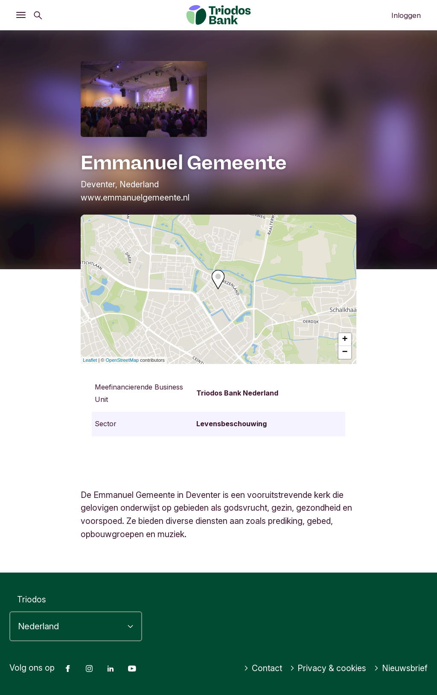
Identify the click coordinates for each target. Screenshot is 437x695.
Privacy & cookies (328, 668)
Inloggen (406, 15)
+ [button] (345, 339)
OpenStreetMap (122, 360)
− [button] (345, 352)
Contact (263, 668)
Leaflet (90, 360)
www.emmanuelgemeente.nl (135, 197)
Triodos (31, 599)
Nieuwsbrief (401, 668)
